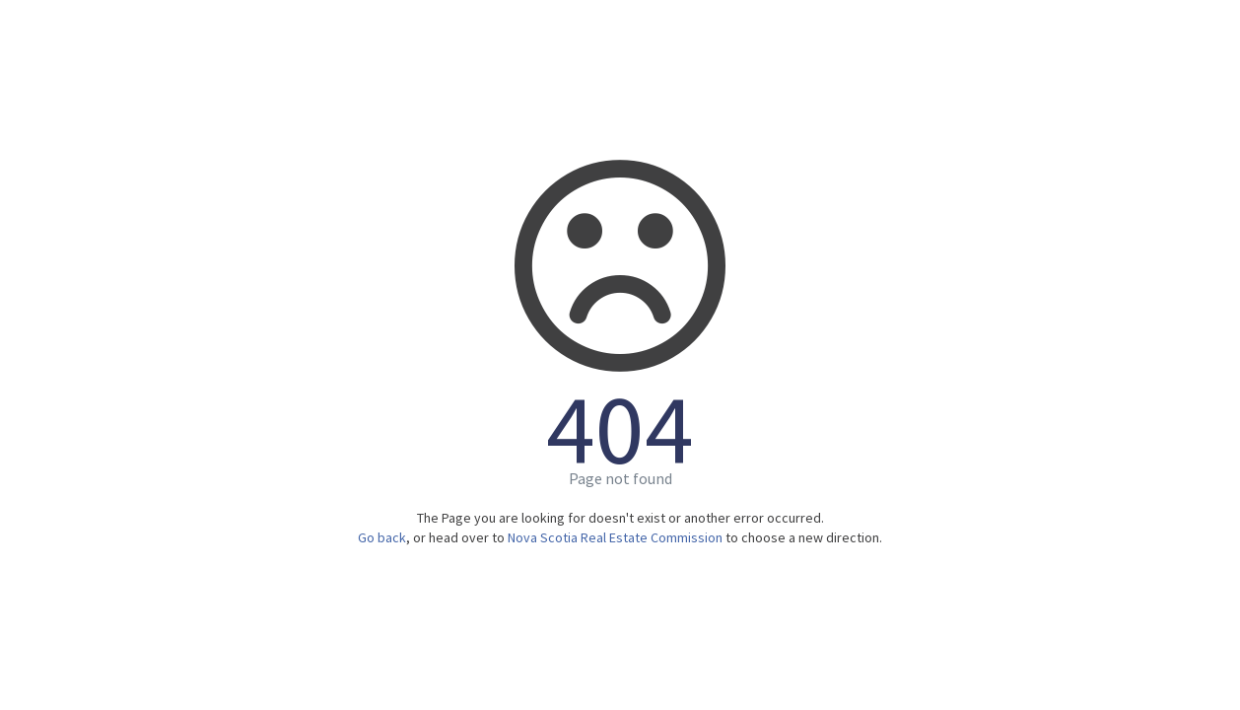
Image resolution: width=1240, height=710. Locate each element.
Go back (382, 537)
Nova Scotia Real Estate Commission (615, 537)
